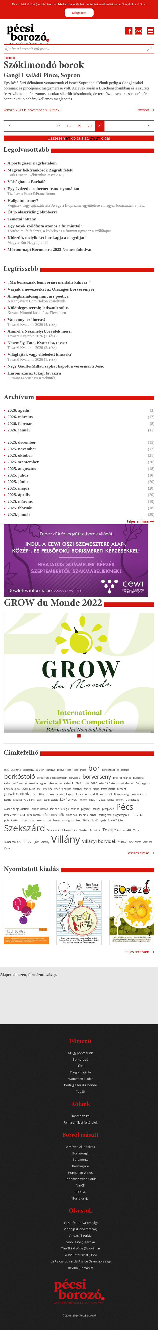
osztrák (25, 809)
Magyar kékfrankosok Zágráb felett (40, 170)
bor (94, 768)
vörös (138, 842)
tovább (143, 110)
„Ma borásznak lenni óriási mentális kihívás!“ (49, 282)
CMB (78, 783)
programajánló (121, 815)
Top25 (80, 1092)
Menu (150, 30)
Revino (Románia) (80, 1268)
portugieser (104, 815)
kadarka (17, 799)
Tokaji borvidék (123, 830)
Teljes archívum (137, 951)
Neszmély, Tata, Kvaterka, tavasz (37, 342)
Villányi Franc (125, 842)
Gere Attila (39, 794)
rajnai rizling (28, 820)
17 (58, 125)
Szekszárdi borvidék (62, 830)
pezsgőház (108, 809)
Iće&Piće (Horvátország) (80, 1223)
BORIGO (80, 1192)
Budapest (138, 777)
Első (5, 126)
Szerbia (83, 830)
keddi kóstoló (50, 799)
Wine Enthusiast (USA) (80, 1255)
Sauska (57, 820)
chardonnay (55, 783)
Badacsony (28, 769)
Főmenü (80, 1042)
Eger (138, 783)
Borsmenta (81, 1160)
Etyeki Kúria (28, 789)
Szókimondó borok (44, 66)
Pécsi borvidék (53, 814)
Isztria (7, 799)
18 (68, 125)
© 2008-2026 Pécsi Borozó (79, 1315)
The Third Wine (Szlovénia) (80, 1248)
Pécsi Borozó (34, 815)
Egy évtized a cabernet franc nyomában (43, 188)
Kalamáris (29, 799)
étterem (47, 789)
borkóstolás (123, 769)
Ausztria (16, 769)
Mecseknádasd (106, 799)
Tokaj (107, 829)
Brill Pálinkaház (122, 777)
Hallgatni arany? (22, 200)
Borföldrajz (80, 1198)
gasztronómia (17, 793)
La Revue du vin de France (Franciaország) (80, 1261)
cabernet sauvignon (36, 783)
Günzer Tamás (55, 794)
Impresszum (80, 1116)
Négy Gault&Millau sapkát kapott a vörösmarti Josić (55, 366)
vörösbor (147, 842)
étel (39, 789)
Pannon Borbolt (39, 809)
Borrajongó (80, 1153)
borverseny (96, 776)
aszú (6, 769)
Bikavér (61, 769)
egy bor (146, 783)
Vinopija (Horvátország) (80, 1229)
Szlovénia (94, 830)
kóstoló (83, 799)
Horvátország (121, 794)
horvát (108, 794)
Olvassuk (80, 1211)
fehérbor (66, 789)
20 (89, 125)
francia (87, 789)
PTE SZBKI (136, 815)
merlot (120, 799)
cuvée (86, 783)
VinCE (80, 1185)
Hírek (80, 1066)
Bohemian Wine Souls (80, 1179)
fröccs (96, 789)
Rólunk (80, 1105)
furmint (121, 789)
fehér (57, 789)
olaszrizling (11, 809)
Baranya (50, 769)
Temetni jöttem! (21, 219)
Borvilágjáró (80, 1166)
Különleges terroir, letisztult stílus (38, 307)
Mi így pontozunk (80, 1053)
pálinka (75, 809)
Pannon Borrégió (59, 809)
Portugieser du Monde (80, 1085)
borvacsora (75, 777)
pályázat (85, 809)
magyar (92, 799)
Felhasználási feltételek (80, 1122)
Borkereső (80, 1059)
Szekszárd (24, 828)
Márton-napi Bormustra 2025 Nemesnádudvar (49, 249)
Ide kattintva (67, 4)
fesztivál (77, 789)
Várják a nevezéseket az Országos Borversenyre (50, 289)
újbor (36, 842)
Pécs (124, 806)
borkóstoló (19, 776)
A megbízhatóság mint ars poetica (38, 296)
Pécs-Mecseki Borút (14, 815)
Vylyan (8, 848)
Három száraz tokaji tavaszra (34, 373)
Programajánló (80, 1072)
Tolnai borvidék (12, 842)
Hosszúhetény (139, 794)
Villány (65, 839)
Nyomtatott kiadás (80, 1079)
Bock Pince (80, 769)
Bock (69, 769)
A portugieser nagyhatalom (32, 163)
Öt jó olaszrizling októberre (32, 212)
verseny (45, 842)
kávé (38, 799)
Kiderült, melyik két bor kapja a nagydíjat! (46, 237)
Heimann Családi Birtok (89, 794)
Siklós (86, 820)
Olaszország (132, 799)
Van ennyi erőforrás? (26, 319)
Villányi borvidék (99, 841)
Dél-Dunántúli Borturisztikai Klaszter (112, 783)
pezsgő (96, 809)
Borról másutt (80, 1135)
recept (40, 820)
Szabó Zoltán (115, 820)
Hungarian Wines (80, 1173)
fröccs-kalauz (108, 789)
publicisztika (11, 820)
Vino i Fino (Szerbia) (80, 1242)
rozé (48, 820)
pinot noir (71, 815)
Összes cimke (138, 853)
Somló (94, 820)
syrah (103, 820)
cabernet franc (13, 783)
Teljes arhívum (138, 521)
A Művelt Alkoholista (80, 1147)
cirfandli (69, 783)
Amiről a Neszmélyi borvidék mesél (39, 331)
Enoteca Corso (12, 789)
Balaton (40, 769)
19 (79, 125)
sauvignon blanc (71, 820)
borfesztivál (108, 769)
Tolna (136, 830)
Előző (10, 126)
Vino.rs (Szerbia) (80, 1236)
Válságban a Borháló (26, 181)
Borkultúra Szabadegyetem (52, 777)
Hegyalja (69, 794)
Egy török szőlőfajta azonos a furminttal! (44, 226)
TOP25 (27, 842)
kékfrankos (68, 799)
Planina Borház (87, 815)
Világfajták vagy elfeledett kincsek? (39, 354)
